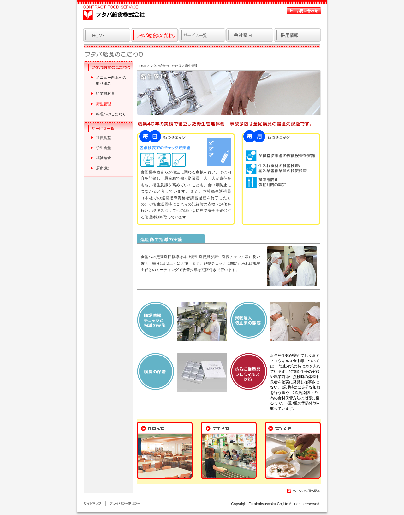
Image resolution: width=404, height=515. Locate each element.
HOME (141, 65)
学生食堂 (103, 148)
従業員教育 (105, 93)
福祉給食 (103, 158)
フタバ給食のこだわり (165, 65)
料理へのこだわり (111, 114)
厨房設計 (103, 168)
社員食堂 (103, 138)
